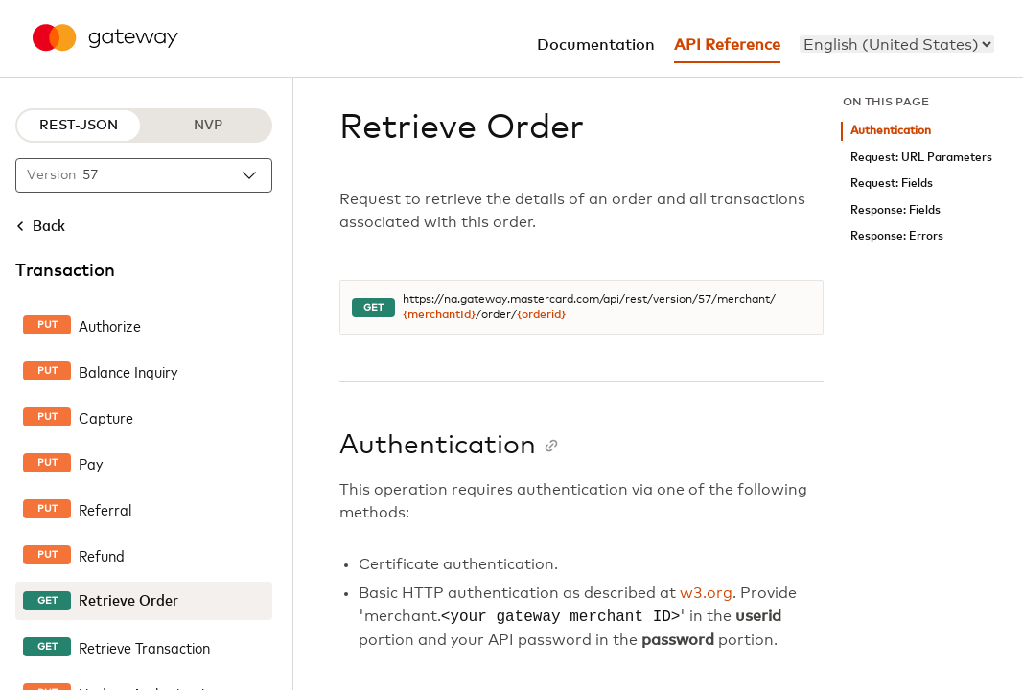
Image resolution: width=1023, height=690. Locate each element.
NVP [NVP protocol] (208, 125)
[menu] (897, 44)
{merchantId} (439, 315)
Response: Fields (895, 210)
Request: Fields (891, 183)
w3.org (706, 593)
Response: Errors (896, 236)
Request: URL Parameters (921, 157)
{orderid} (541, 315)
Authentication (890, 131)
